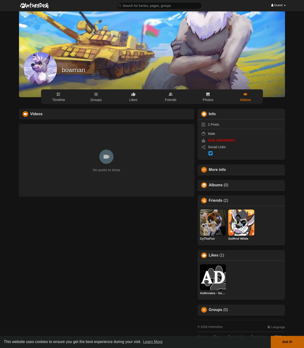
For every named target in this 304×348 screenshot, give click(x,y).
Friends (216, 200)
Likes (213, 255)
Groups (215, 310)
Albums (216, 185)
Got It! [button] (287, 342)
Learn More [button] (153, 342)
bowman (73, 69)
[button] (159, 5)
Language (276, 327)
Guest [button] (278, 5)
